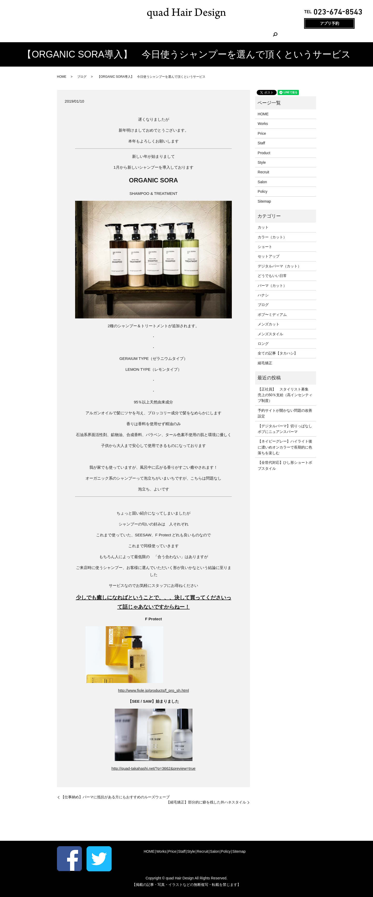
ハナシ (263, 295)
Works (144, 35)
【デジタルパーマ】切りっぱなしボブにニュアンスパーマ (285, 429)
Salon (232, 35)
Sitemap (264, 201)
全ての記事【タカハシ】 (278, 353)
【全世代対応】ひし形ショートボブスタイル (285, 465)
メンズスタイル (270, 334)
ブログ (82, 77)
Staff (178, 35)
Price (162, 35)
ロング (263, 343)
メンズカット (268, 324)
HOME (124, 35)
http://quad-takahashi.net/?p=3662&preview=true (153, 768)
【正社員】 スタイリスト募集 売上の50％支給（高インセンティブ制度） (285, 395)
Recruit (213, 35)
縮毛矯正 (265, 363)
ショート (265, 247)
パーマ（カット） (272, 285)
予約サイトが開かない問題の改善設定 (285, 413)
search (250, 35)
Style (195, 35)
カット (263, 227)
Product (264, 153)
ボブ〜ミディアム (272, 314)
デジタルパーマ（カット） (279, 266)
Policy (262, 191)
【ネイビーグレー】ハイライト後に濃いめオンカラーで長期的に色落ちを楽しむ (285, 447)
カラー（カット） (272, 237)
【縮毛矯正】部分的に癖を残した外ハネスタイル (206, 802)
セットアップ (268, 256)
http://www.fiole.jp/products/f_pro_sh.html (153, 690)
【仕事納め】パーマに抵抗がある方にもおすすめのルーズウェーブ (115, 797)
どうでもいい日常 (272, 276)
